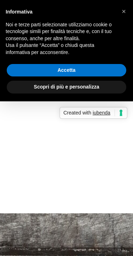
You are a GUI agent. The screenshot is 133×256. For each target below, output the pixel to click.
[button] (123, 11)
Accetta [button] (66, 70)
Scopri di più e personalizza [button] (66, 87)
